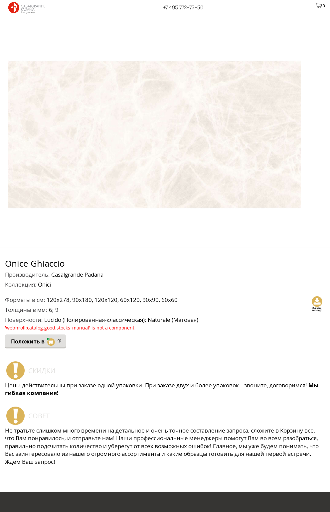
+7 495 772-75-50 (183, 7)
